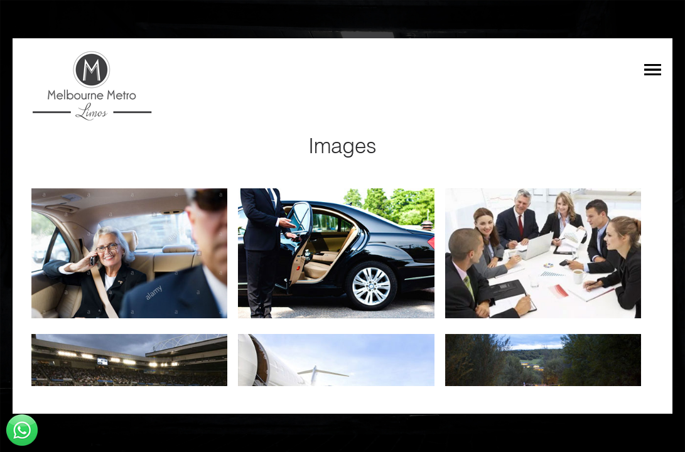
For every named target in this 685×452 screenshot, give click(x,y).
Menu (653, 69)
